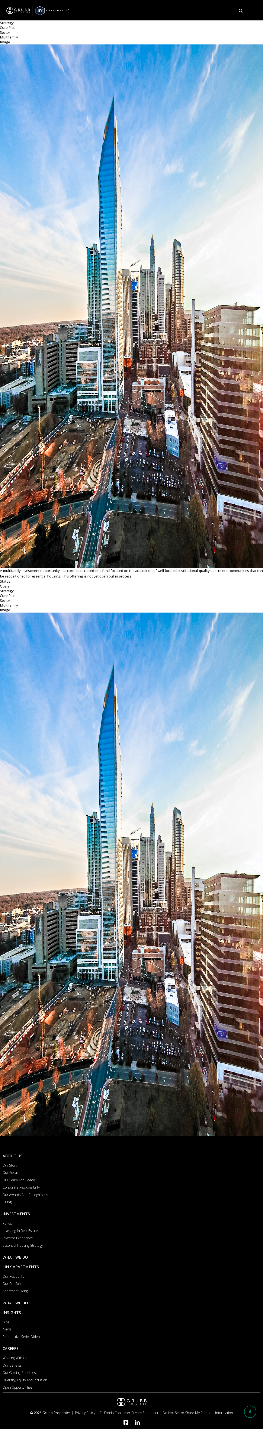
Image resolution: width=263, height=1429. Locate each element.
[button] (250, 1415)
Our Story (10, 1165)
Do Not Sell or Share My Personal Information (198, 1412)
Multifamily (9, 37)
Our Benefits (12, 1365)
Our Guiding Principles (19, 1372)
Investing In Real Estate (20, 1230)
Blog (6, 1322)
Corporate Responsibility (21, 1187)
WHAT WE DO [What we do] (15, 1257)
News (7, 1329)
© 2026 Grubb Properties (50, 1412)
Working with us (15, 1357)
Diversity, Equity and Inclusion (25, 1380)
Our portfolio (12, 1283)
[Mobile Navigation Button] (253, 11)
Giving (7, 1202)
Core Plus (7, 27)
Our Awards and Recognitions (25, 1194)
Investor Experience (18, 1238)
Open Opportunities (17, 1387)
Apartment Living (15, 1291)
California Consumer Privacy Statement (128, 1412)
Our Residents (13, 1276)
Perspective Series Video (21, 1336)
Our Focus (11, 1172)
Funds (7, 1223)
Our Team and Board (19, 1180)
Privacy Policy (85, 1412)
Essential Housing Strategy (23, 1245)
